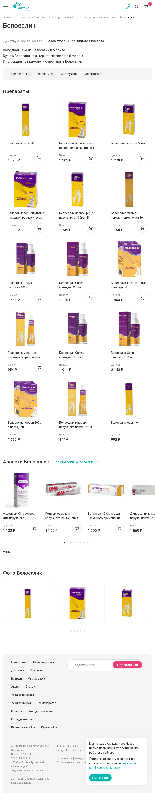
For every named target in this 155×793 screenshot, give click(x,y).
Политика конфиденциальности (75, 758)
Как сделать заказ (41, 711)
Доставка (17, 670)
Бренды (16, 678)
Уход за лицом (21, 703)
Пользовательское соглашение (75, 762)
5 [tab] (77, 542)
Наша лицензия (43, 662)
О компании (19, 662)
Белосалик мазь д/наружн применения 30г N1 (127, 217)
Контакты (36, 670)
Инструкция (69, 74)
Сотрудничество (22, 719)
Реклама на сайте (23, 727)
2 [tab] (67, 542)
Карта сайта (49, 727)
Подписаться (127, 665)
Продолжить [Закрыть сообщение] (100, 777)
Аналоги (46, 74)
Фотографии (92, 74)
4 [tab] (74, 542)
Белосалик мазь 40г (22, 143)
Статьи (30, 686)
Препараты (21, 74)
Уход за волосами (23, 694)
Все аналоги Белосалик (73, 462)
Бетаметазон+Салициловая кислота (75, 41)
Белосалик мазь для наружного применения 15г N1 (24, 357)
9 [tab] (90, 542)
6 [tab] (80, 542)
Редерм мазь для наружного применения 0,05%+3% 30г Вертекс (61, 518)
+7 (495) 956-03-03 (67, 746)
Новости (16, 711)
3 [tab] (71, 542)
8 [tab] (87, 542)
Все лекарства (46, 703)
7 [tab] (84, 542)
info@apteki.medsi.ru (69, 750)
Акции (15, 686)
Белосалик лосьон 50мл (128, 143)
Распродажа (36, 678)
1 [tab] (64, 542)
